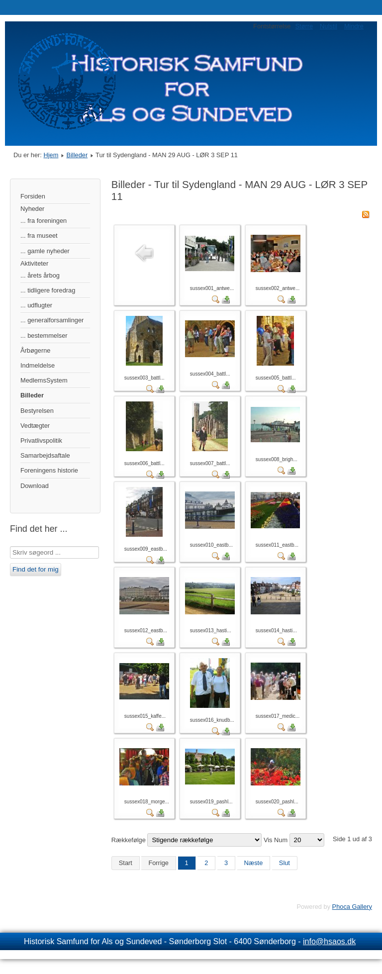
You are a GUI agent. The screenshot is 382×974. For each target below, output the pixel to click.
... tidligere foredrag (47, 290)
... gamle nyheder (45, 251)
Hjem (50, 155)
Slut (284, 863)
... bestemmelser (44, 335)
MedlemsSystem (44, 380)
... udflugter (36, 305)
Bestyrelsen (37, 410)
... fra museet (39, 235)
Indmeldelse (37, 365)
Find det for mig (35, 569)
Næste (253, 863)
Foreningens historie (49, 470)
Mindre (354, 26)
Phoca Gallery (352, 906)
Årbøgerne (35, 350)
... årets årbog (40, 275)
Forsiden (32, 196)
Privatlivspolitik (41, 440)
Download (34, 485)
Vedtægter (35, 425)
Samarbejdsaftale (45, 455)
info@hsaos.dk (329, 941)
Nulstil (328, 26)
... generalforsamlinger (52, 320)
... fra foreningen (43, 220)
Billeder (77, 155)
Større (304, 26)
